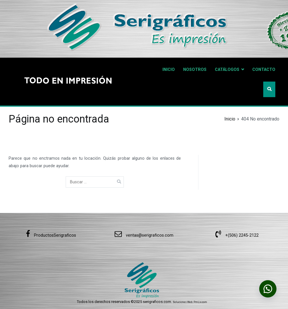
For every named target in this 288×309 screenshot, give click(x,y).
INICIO (168, 69)
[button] (267, 288)
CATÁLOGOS (227, 69)
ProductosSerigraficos (51, 235)
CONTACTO (263, 69)
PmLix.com (200, 302)
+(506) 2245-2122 (237, 235)
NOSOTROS (194, 69)
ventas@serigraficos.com (144, 235)
